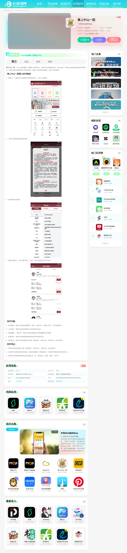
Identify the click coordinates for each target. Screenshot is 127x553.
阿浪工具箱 (95, 140)
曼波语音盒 (116, 140)
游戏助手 (65, 4)
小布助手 (95, 128)
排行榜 (116, 4)
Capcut (105, 140)
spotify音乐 (105, 128)
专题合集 (104, 4)
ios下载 (99, 40)
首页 (38, 4)
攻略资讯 (91, 4)
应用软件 (78, 4)
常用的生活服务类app (85, 24)
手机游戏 (52, 4)
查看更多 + (106, 112)
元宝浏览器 (116, 128)
